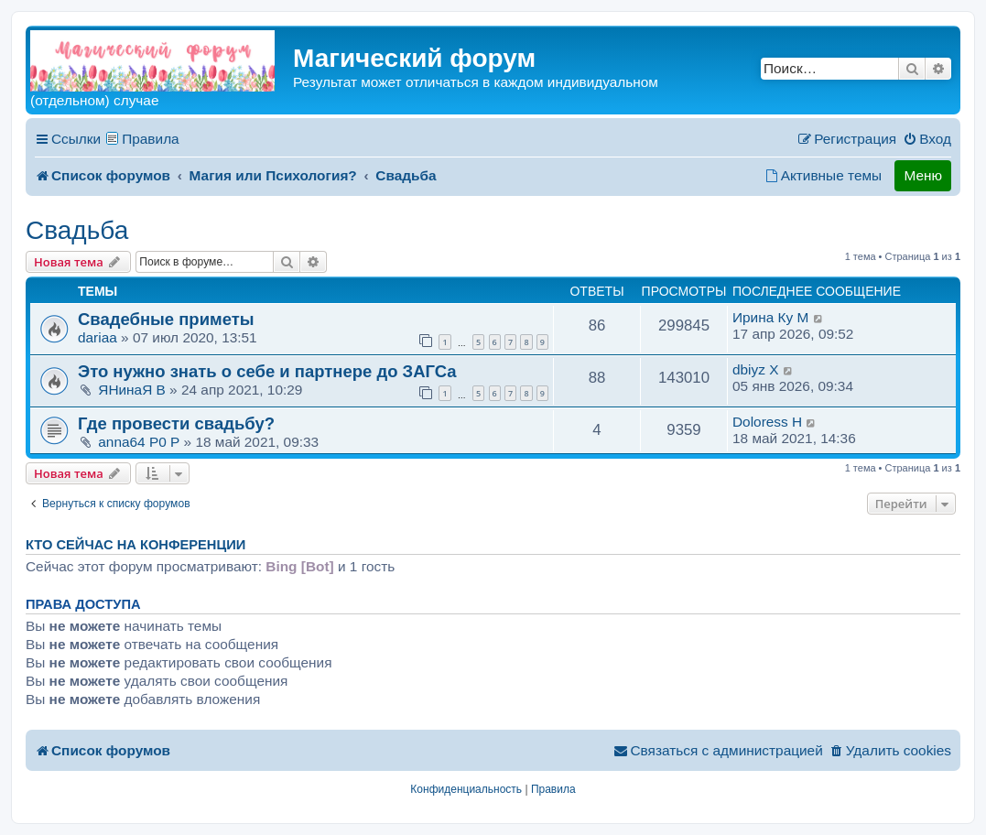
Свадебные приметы (166, 319)
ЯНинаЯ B (132, 389)
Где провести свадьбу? (176, 423)
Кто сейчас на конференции (135, 544)
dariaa (97, 337)
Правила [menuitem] (150, 138)
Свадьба (77, 230)
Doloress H (767, 421)
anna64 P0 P (138, 442)
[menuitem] (927, 139)
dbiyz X (755, 369)
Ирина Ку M (770, 317)
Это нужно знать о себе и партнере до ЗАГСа (267, 371)
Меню (923, 175)
